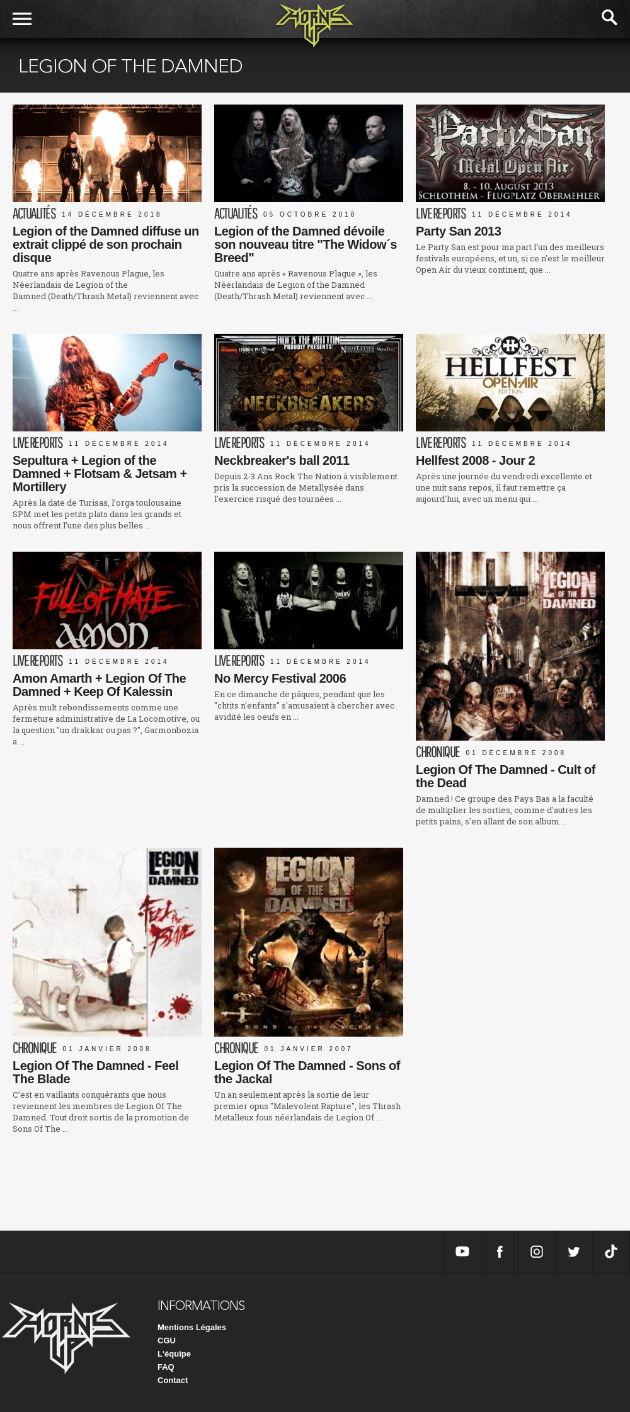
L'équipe (174, 1353)
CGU (167, 1340)
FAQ (166, 1367)
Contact (173, 1380)
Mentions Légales (192, 1327)
